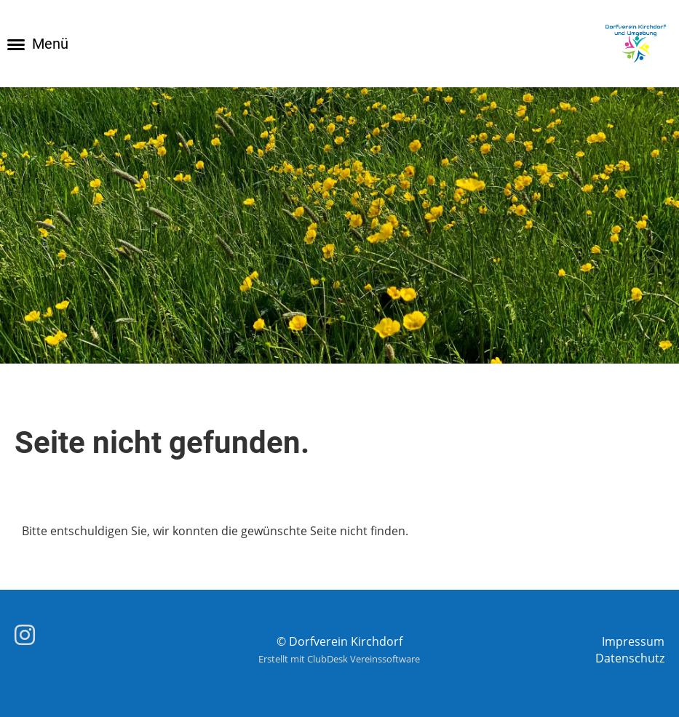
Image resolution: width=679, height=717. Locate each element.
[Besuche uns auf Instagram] (25, 634)
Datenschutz (629, 658)
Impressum (633, 641)
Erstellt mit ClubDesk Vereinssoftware (339, 658)
